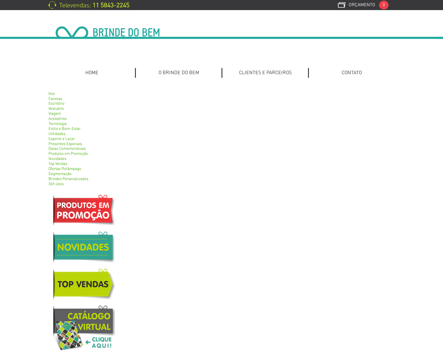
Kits (51, 94)
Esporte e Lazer (61, 139)
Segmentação (60, 174)
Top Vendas (57, 164)
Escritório (56, 104)
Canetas (55, 99)
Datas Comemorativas (67, 149)
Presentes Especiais (65, 144)
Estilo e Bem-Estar (64, 129)
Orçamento (369, 5)
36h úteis (56, 184)
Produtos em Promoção (68, 154)
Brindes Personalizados (68, 179)
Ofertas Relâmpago (64, 169)
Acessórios (57, 119)
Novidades (57, 159)
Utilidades (56, 134)
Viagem (54, 114)
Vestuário (56, 109)
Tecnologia (57, 124)
